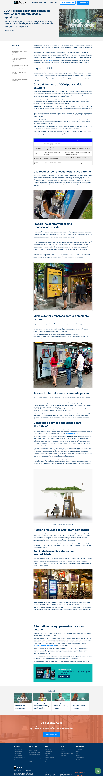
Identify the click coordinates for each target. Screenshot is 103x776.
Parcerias (78, 755)
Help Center (63, 755)
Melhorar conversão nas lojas (35, 758)
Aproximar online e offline (34, 752)
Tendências (47, 755)
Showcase (16, 759)
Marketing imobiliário (49, 757)
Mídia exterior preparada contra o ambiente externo (19, 62)
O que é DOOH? (15, 48)
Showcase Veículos (18, 755)
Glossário (63, 751)
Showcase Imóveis (18, 749)
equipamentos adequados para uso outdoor (45, 645)
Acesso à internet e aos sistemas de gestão (20, 66)
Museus (46, 759)
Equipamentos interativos (19, 757)
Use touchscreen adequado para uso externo (19, 55)
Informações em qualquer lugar (34, 755)
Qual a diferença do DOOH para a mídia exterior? (19, 52)
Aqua (59, 661)
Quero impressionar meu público (34, 760)
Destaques (47, 753)
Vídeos (77, 753)
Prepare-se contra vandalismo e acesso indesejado (19, 59)
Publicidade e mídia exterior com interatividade (19, 76)
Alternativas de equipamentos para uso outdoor (20, 80)
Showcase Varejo (17, 753)
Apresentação (79, 749)
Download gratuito (64, 676)
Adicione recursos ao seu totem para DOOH (19, 73)
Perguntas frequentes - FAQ (67, 753)
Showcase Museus (18, 751)
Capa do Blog (48, 749)
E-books (62, 749)
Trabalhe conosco (80, 757)
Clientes (78, 751)
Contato (78, 759)
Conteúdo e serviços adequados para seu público (19, 69)
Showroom (16, 761)
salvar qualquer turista (72, 433)
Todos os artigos (48, 751)
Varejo (46, 761)
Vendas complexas (33, 750)
